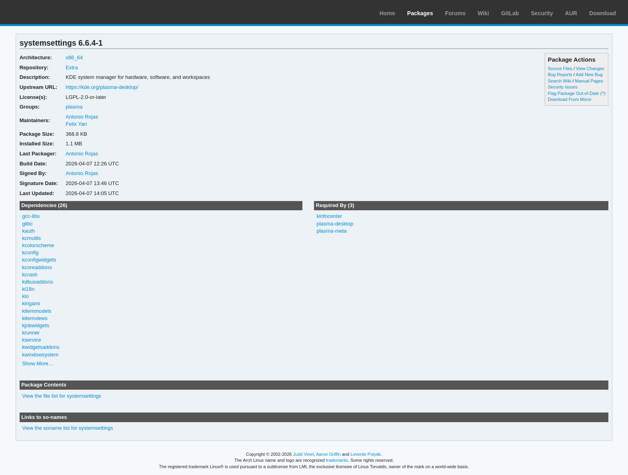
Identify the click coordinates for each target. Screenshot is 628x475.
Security (542, 13)
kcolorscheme (38, 245)
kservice (31, 340)
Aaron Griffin (328, 454)
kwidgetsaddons (40, 347)
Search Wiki (560, 80)
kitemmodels (36, 311)
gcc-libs (31, 216)
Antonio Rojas (82, 117)
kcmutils (31, 238)
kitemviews (35, 318)
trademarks (337, 460)
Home (387, 13)
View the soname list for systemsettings (67, 428)
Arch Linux (44, 12)
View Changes (590, 68)
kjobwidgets (35, 325)
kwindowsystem (40, 355)
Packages (420, 13)
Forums (455, 13)
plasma (74, 107)
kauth (28, 231)
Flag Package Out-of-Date (573, 93)
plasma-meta (331, 231)
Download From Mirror (570, 99)
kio (25, 296)
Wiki (483, 13)
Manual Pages (589, 80)
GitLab (510, 13)
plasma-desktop (334, 224)
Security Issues (563, 87)
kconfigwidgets (39, 260)
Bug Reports (560, 74)
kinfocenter (329, 216)
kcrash (29, 275)
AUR (571, 13)
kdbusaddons (37, 282)
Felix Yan (76, 124)
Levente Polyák (365, 454)
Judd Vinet (303, 454)
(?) (602, 93)
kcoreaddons (37, 267)
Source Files (560, 68)
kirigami (31, 303)
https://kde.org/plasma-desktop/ (102, 87)
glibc (27, 224)
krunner (31, 333)
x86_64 (74, 57)
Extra (72, 67)
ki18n (28, 289)
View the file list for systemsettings (61, 396)
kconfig (30, 253)
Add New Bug (589, 74)
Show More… (38, 363)
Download (602, 13)
